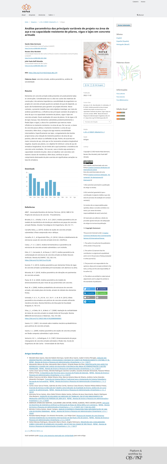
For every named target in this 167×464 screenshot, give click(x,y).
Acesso (143, 2)
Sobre (51, 15)
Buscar (140, 15)
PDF (87, 85)
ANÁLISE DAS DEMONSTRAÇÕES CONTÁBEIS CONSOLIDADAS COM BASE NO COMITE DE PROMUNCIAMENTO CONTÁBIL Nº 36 (69, 359)
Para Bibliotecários (122, 100)
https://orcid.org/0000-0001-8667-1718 (35, 66)
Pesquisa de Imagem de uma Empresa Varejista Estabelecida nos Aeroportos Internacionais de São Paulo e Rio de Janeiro (66, 417)
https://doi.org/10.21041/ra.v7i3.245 (38, 260)
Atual (23, 15)
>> (42, 431)
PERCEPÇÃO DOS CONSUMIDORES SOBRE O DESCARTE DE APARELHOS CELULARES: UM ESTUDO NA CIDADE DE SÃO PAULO (67, 423)
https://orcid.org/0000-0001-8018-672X (35, 48)
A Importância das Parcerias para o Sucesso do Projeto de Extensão (64, 373)
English (119, 38)
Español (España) (123, 41)
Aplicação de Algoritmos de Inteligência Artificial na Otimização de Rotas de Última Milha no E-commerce (69, 404)
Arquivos (32, 15)
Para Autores (121, 97)
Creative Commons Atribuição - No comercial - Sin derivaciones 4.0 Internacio (97, 177)
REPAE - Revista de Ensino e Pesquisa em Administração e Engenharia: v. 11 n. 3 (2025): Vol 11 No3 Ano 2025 (69, 406)
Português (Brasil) (123, 44)
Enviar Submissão (124, 25)
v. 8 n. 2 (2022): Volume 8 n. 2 (48, 22)
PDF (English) (98, 85)
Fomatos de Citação (91, 122)
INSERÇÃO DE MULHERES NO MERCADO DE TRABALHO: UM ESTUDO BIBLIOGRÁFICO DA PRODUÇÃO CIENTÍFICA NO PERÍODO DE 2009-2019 (66, 397)
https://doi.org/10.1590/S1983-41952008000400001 (43, 318)
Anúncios (42, 15)
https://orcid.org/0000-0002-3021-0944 (35, 58)
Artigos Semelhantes (34, 353)
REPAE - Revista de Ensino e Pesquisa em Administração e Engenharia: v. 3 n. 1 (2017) (59, 362)
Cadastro (135, 2)
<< (26, 431)
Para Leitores (121, 94)
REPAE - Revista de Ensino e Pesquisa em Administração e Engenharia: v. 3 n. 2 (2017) (70, 369)
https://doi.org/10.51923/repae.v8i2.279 (43, 73)
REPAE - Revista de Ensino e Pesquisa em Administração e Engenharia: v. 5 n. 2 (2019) (69, 374)
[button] (89, 288)
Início (26, 22)
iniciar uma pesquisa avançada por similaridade (56, 436)
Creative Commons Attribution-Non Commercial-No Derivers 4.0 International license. (97, 235)
